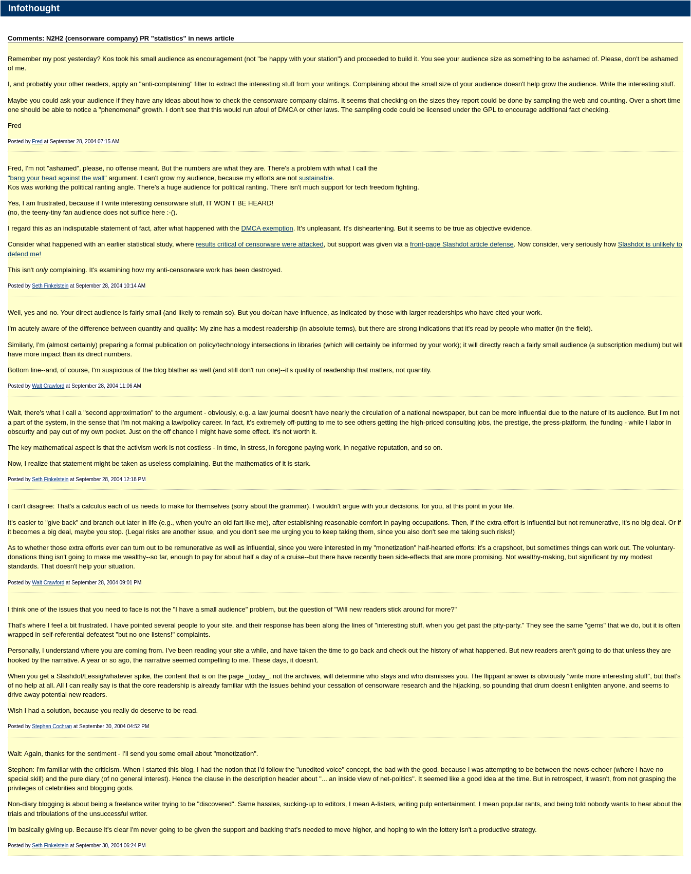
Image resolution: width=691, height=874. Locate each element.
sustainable (315, 178)
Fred (37, 141)
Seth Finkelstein (50, 286)
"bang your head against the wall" (57, 178)
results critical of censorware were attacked (260, 244)
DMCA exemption (267, 228)
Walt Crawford (48, 386)
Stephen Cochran (52, 726)
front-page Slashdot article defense (462, 244)
